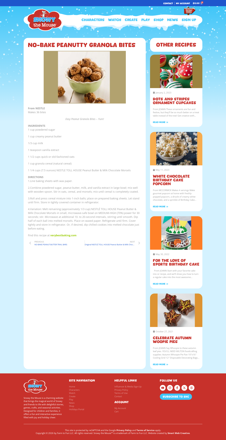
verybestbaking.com (63, 235)
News (172, 19)
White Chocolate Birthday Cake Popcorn (171, 180)
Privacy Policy (124, 430)
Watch (114, 19)
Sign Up (189, 19)
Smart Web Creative (179, 433)
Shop (159, 19)
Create (131, 19)
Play (145, 19)
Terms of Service (145, 430)
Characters (93, 19)
